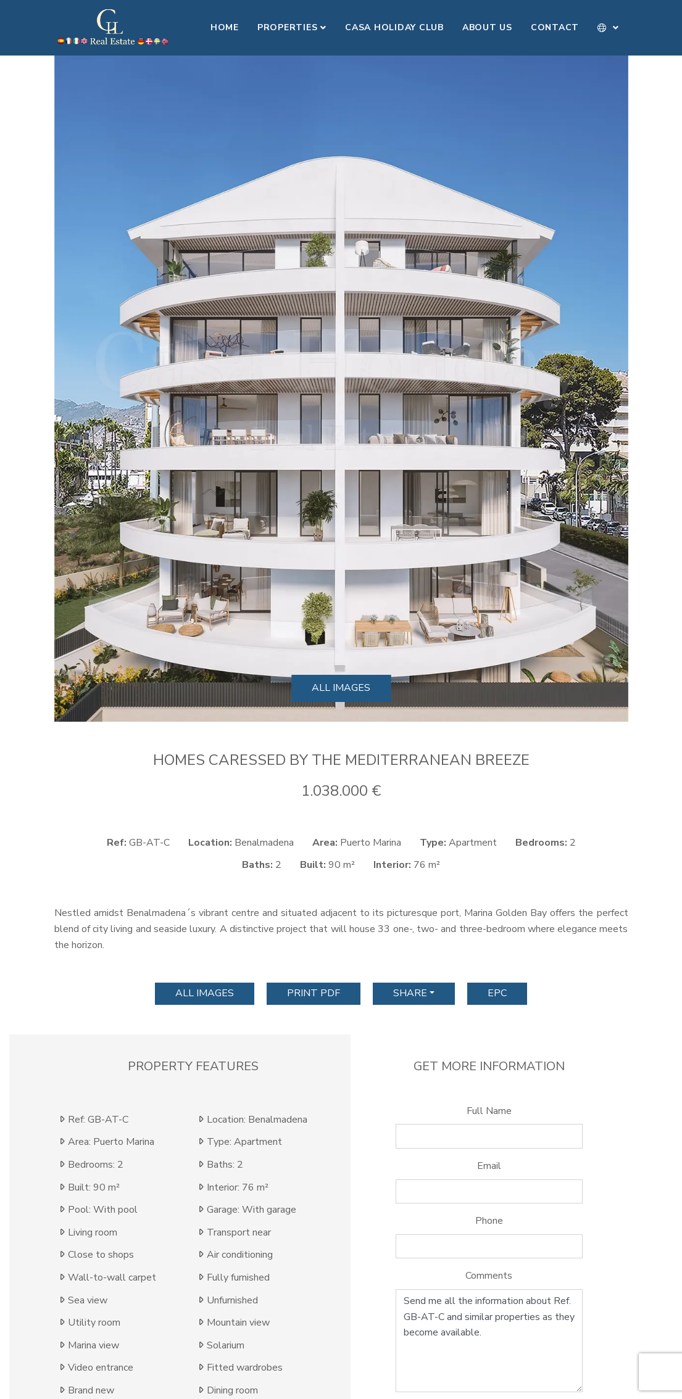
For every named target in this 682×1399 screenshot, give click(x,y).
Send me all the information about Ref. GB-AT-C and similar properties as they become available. (489, 1341)
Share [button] (410, 993)
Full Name (489, 1111)
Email (489, 1166)
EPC (497, 993)
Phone (489, 1221)
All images (341, 688)
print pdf (313, 993)
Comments (488, 1275)
